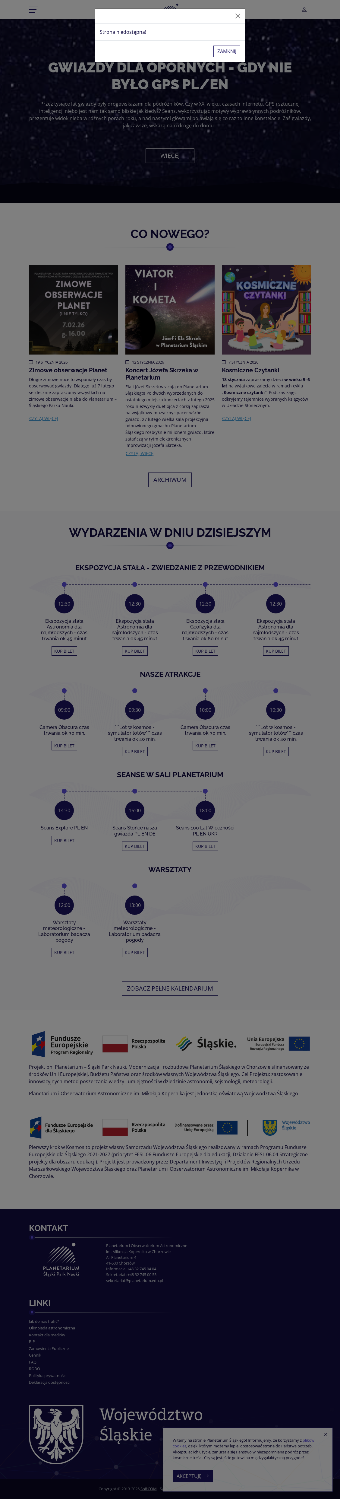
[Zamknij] (238, 16)
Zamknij (226, 51)
